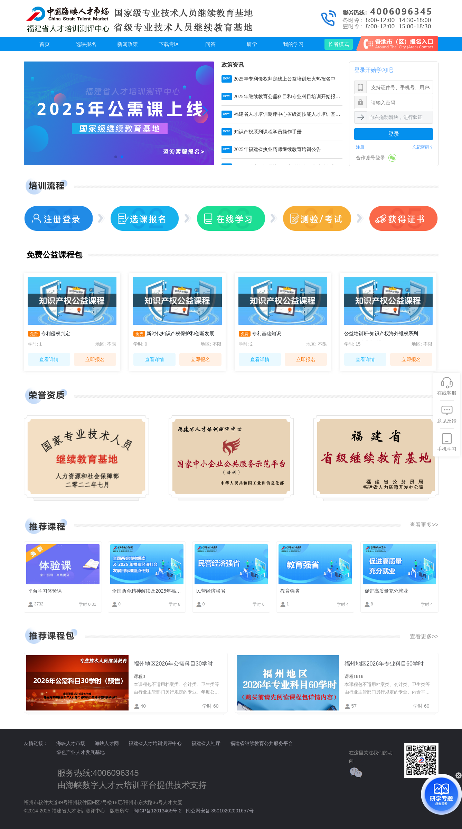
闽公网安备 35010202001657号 (220, 810)
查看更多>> (424, 525)
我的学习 (293, 44)
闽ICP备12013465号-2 (157, 810)
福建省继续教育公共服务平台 (261, 743)
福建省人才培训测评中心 (155, 743)
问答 (210, 44)
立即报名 (95, 359)
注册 (360, 147)
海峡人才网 (107, 743)
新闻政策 (127, 44)
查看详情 (49, 359)
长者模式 (338, 44)
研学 (252, 44)
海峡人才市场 (70, 743)
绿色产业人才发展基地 (80, 752)
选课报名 (86, 44)
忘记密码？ (423, 147)
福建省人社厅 (205, 743)
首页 (44, 44)
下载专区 (169, 44)
